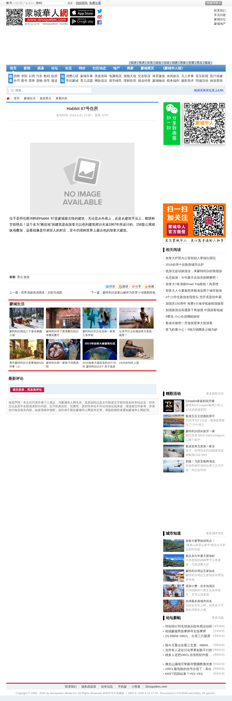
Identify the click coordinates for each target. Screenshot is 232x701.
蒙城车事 (86, 76)
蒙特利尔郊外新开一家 (200, 431)
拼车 (47, 80)
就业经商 (144, 80)
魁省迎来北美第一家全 (200, 446)
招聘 (17, 76)
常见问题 (220, 15)
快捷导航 (212, 3)
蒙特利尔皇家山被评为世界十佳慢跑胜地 (129, 292)
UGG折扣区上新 (129, 362)
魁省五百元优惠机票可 (200, 416)
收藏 (151, 286)
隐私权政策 (89, 686)
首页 (13, 68)
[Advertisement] (171, 35)
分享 (138, 286)
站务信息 (107, 686)
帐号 (9, 3)
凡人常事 (187, 76)
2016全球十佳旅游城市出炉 (185, 264)
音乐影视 (202, 76)
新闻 (27, 68)
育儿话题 (86, 80)
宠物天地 (130, 76)
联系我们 (220, 10)
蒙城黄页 (147, 68)
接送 (207, 62)
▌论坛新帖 (172, 618)
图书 (24, 80)
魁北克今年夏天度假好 (200, 555)
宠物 (39, 80)
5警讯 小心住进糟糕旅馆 (183, 316)
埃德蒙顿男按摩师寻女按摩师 (185, 631)
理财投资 (130, 80)
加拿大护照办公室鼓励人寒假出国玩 (191, 258)
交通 (191, 62)
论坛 (54, 68)
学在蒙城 (72, 80)
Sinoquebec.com (156, 686)
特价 (82, 68)
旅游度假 (216, 80)
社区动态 (99, 68)
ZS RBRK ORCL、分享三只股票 (187, 636)
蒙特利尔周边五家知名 (200, 571)
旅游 (26, 277)
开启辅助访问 (225, 3)
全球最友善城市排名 (199, 601)
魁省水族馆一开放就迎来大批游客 (189, 323)
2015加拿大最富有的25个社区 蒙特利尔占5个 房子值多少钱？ (99, 366)
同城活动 (202, 80)
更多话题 (218, 617)
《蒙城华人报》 (173, 68)
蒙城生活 (30, 98)
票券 (32, 80)
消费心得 (72, 76)
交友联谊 (144, 76)
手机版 (122, 686)
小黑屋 (135, 686)
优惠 (175, 62)
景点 (199, 62)
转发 (112, 286)
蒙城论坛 (220, 19)
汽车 (39, 76)
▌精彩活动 (172, 394)
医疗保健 (216, 76)
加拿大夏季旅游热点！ (200, 540)
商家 (130, 68)
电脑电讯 (115, 76)
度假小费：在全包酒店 (200, 586)
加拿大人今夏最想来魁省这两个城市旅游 (194, 290)
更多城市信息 (215, 533)
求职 (24, 76)
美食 (183, 62)
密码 (39, 3)
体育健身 (158, 76)
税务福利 (173, 80)
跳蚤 (40, 68)
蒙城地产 (220, 23)
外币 (17, 80)
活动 (166, 62)
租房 (133, 62)
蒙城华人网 (8, 98)
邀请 (125, 286)
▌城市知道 (172, 533)
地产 (116, 68)
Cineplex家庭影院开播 (200, 401)
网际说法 (101, 80)
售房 (142, 62)
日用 (32, 76)
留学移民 (115, 80)
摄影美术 (187, 80)
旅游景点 (45, 98)
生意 (150, 62)
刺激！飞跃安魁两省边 (200, 461)
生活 (68, 68)
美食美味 (101, 76)
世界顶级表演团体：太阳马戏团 (41, 292)
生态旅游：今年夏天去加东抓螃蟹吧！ (192, 277)
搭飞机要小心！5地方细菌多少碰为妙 (191, 329)
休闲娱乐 (173, 76)
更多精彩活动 (215, 393)
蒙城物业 (158, 80)
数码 (47, 76)
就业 (158, 62)
